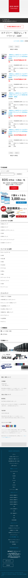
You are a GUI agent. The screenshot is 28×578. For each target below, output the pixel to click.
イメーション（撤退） (14, 489)
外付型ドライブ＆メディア (14, 528)
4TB (14, 515)
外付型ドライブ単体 (14, 525)
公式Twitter (4, 334)
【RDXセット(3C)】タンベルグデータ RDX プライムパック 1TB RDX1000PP (18, 112)
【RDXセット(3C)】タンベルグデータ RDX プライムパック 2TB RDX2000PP (18, 131)
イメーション (4, 286)
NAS (2, 233)
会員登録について (5, 305)
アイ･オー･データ (5, 277)
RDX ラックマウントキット (14, 539)
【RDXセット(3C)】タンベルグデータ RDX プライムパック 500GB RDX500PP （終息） (18, 94)
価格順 (21, 41)
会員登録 (3, 318)
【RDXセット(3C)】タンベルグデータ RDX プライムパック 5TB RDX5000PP (18, 56)
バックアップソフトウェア (7, 239)
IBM (2, 274)
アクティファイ (5, 280)
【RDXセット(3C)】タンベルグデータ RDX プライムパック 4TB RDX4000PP (18, 75)
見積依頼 (8, 565)
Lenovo (3, 264)
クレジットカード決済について (8, 302)
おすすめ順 (16, 41)
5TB (14, 517)
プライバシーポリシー (14, 463)
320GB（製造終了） (14, 497)
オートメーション (14, 534)
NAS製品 (14, 544)
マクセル (3, 268)
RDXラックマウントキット (7, 230)
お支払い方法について (6, 309)
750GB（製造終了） (14, 504)
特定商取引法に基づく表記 (14, 461)
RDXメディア (4, 224)
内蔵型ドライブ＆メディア (14, 532)
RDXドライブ (4, 227)
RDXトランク (4, 236)
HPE (2, 255)
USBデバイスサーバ (6, 242)
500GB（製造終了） (14, 499)
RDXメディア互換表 (6, 296)
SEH (2, 283)
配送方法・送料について (7, 312)
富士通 (3, 258)
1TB (14, 506)
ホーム (14, 454)
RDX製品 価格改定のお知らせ (14, 26)
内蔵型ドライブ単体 (14, 530)
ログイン (3, 321)
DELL (2, 271)
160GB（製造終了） (14, 495)
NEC (2, 261)
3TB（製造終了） (14, 513)
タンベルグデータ (5, 252)
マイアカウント (5, 315)
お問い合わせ (14, 465)
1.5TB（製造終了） (14, 508)
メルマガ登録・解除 (6, 331)
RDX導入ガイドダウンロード (8, 299)
